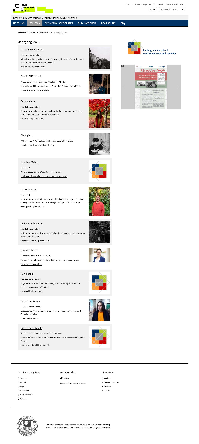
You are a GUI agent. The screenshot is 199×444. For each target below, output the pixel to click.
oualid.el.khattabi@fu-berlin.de (35, 90)
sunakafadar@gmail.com (32, 118)
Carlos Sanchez (29, 189)
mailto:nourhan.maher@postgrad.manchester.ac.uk (44, 176)
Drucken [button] (107, 378)
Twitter (66, 378)
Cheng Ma (26, 135)
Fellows (35, 23)
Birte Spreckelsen (30, 301)
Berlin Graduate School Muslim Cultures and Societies (45, 18)
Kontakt (138, 4)
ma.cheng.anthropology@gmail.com (37, 145)
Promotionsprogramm (59, 23)
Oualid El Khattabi (31, 76)
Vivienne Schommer (32, 223)
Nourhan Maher (29, 162)
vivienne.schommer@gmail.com (35, 240)
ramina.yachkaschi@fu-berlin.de (35, 345)
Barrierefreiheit (171, 4)
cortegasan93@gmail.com (32, 206)
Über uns (19, 23)
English (106, 390)
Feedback (107, 386)
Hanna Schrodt (29, 250)
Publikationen (87, 23)
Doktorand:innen (45, 32)
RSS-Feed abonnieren (112, 382)
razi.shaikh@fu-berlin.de (31, 291)
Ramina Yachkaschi (31, 328)
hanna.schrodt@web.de (31, 264)
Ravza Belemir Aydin (32, 49)
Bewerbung (108, 23)
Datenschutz (159, 4)
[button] (153, 9)
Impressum (147, 4)
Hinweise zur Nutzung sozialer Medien (73, 383)
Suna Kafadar (28, 101)
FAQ (123, 23)
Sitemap (182, 4)
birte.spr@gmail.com (30, 318)
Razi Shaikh (27, 273)
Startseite (129, 4)
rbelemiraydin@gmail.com (33, 66)
